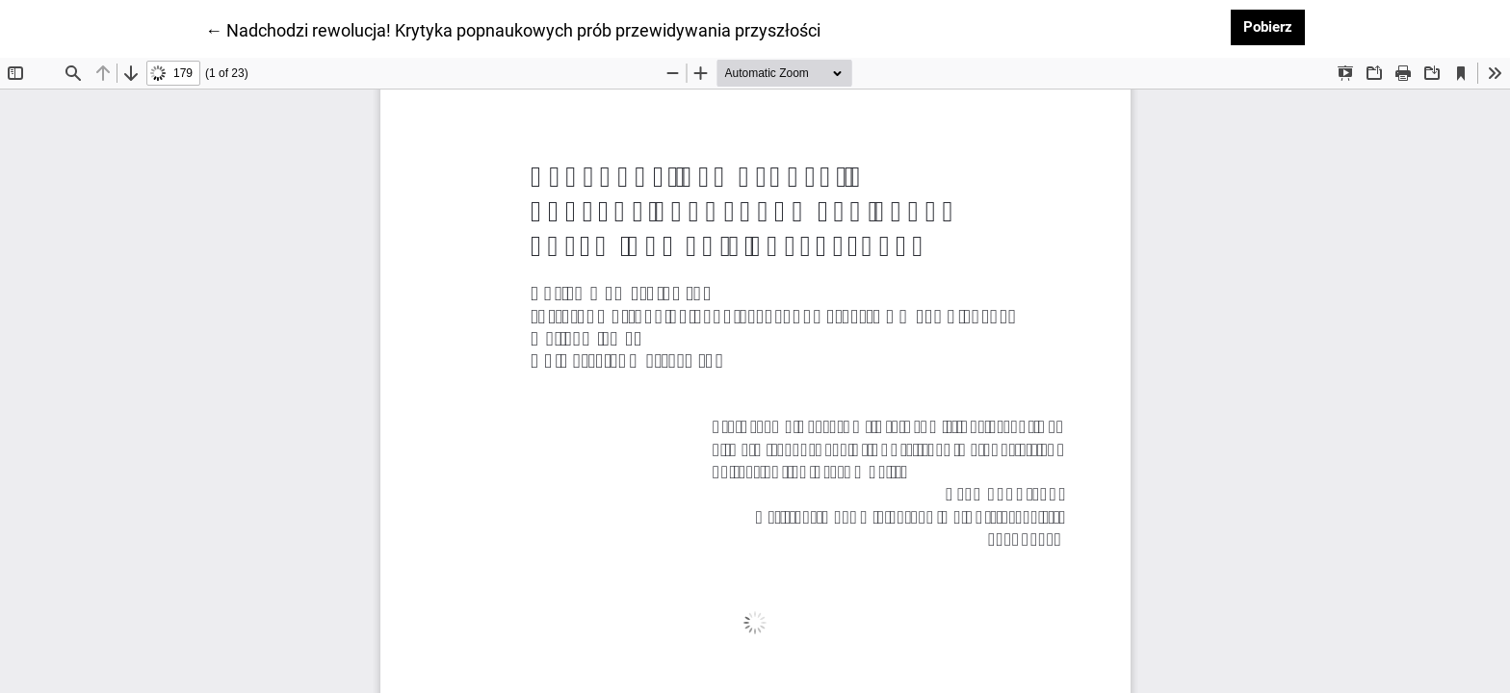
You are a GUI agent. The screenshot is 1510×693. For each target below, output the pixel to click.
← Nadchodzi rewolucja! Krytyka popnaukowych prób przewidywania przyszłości (512, 28)
